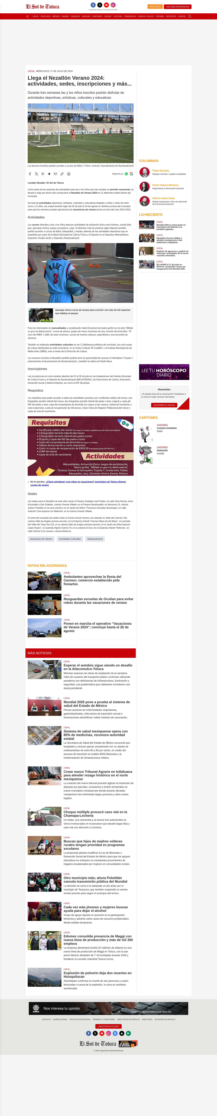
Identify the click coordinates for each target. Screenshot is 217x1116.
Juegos (181, 16)
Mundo (65, 16)
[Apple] (121, 1033)
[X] (99, 4)
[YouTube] (106, 4)
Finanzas (75, 16)
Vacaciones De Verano (41, 539)
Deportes (171, 16)
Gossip (107, 16)
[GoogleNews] (115, 1033)
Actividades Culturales (70, 539)
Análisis (86, 16)
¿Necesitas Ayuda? (108, 1026)
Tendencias (130, 16)
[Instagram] (113, 4)
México (56, 16)
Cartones (97, 16)
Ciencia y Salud (145, 16)
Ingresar (155, 6)
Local (36, 16)
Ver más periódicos (177, 7)
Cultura (118, 16)
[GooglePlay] (128, 1033)
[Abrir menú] (27, 16)
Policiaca (45, 16)
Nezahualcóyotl (95, 539)
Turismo (160, 16)
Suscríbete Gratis (164, 405)
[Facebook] (93, 4)
